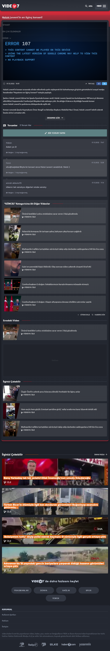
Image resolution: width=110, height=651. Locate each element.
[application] (55, 51)
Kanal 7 (22, 644)
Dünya (43, 590)
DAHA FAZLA (100, 454)
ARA (88, 6)
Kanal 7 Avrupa (43, 644)
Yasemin (85, 644)
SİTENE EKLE (84, 315)
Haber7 (69, 644)
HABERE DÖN (98, 315)
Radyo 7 (33, 644)
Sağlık (66, 590)
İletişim (5, 626)
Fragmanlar (21, 590)
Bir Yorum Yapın (55, 133)
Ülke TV (54, 644)
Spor (89, 590)
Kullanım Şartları (9, 614)
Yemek (55, 598)
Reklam (5, 620)
